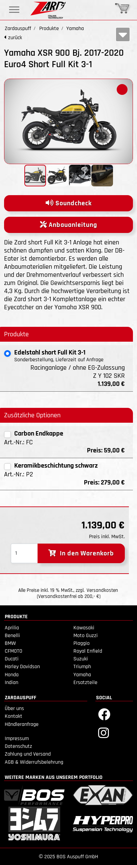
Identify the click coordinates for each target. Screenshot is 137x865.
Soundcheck (69, 203)
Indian (11, 682)
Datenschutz (18, 746)
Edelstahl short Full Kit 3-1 (50, 352)
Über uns (14, 708)
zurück (15, 37)
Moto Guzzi (85, 635)
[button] (122, 89)
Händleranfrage (22, 724)
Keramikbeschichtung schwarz (56, 466)
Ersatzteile (85, 682)
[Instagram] (103, 732)
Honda (12, 675)
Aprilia (12, 628)
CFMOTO (13, 651)
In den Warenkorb (81, 553)
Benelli (12, 635)
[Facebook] (104, 714)
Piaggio (81, 643)
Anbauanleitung (68, 224)
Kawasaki (83, 628)
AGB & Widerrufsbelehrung (34, 762)
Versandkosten (102, 590)
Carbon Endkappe (38, 433)
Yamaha (82, 675)
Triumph (82, 666)
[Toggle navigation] (14, 9)
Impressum (17, 738)
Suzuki (80, 659)
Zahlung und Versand (28, 754)
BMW (10, 643)
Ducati (12, 659)
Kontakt (13, 716)
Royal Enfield (87, 651)
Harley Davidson (22, 666)
